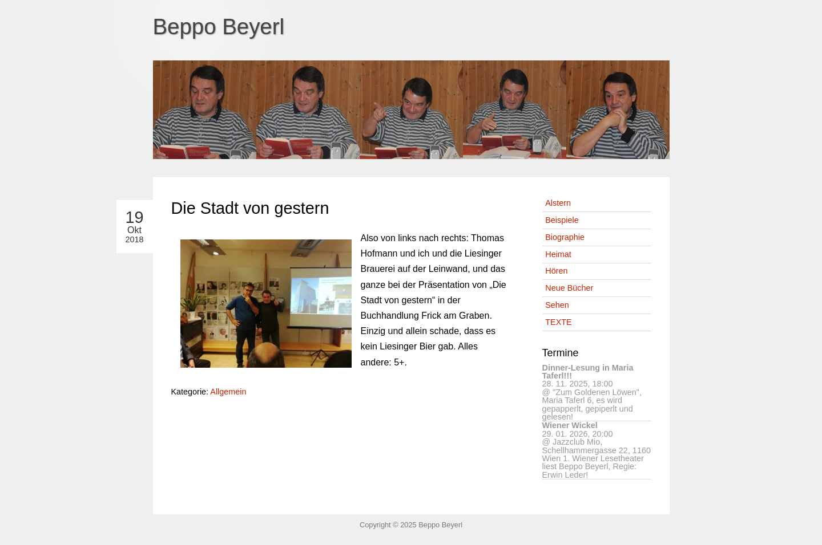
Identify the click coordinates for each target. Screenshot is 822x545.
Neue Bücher (569, 287)
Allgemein (228, 391)
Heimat (558, 254)
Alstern (558, 203)
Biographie (565, 237)
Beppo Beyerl (219, 26)
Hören (556, 270)
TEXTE (558, 322)
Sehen (557, 305)
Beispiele (561, 220)
